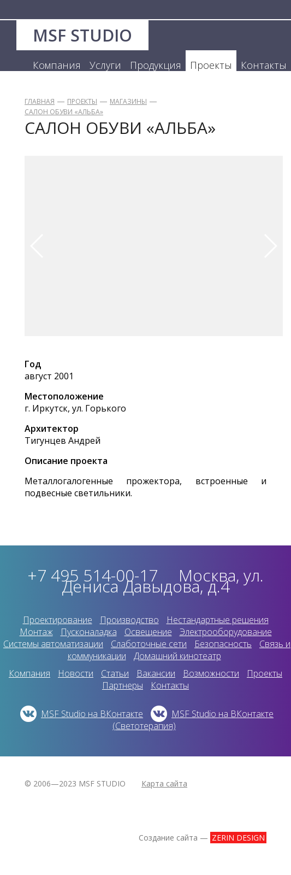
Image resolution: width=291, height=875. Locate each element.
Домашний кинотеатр (177, 656)
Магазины (128, 101)
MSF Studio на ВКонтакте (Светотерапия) (193, 720)
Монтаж (36, 632)
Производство (129, 620)
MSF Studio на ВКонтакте (92, 714)
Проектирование (57, 620)
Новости (75, 673)
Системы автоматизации (53, 644)
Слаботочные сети (149, 644)
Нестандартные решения (218, 620)
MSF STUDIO (82, 35)
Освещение (148, 632)
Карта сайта (164, 783)
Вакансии (155, 673)
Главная (40, 101)
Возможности (211, 673)
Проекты (82, 101)
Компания (29, 673)
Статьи (115, 673)
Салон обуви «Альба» (64, 111)
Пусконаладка (89, 632)
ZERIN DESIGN (238, 837)
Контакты (170, 685)
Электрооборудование (226, 632)
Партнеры (122, 685)
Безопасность (223, 644)
